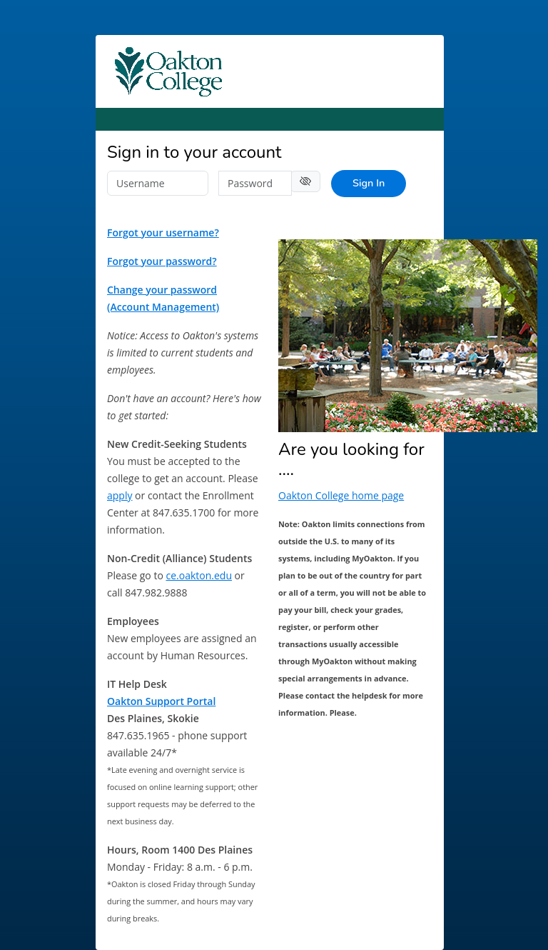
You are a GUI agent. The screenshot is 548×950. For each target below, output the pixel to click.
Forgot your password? (162, 261)
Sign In (368, 183)
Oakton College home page (341, 495)
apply (119, 495)
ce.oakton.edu (199, 575)
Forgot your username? (163, 232)
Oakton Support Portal (161, 701)
